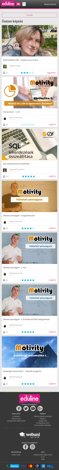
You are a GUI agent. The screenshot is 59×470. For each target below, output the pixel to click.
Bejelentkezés (50, 4)
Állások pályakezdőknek (43, 416)
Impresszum (16, 418)
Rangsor (43, 418)
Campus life (43, 421)
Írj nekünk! (16, 416)
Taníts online (16, 455)
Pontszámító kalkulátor (42, 425)
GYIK (43, 459)
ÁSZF (43, 457)
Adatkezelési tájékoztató (16, 421)
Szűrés (29, 15)
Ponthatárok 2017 (42, 423)
